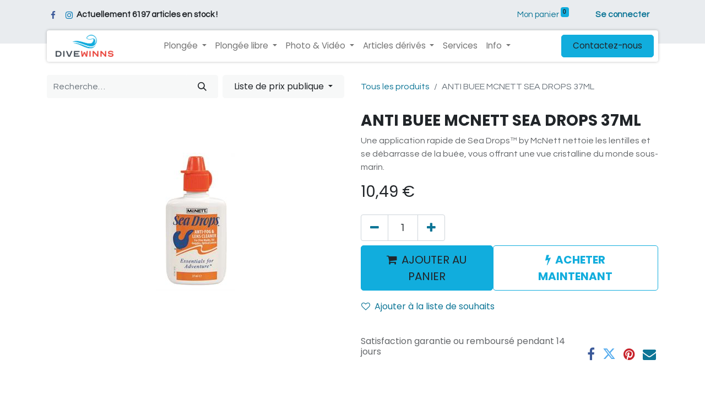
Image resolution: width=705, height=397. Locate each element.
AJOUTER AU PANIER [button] (427, 268)
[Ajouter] (431, 227)
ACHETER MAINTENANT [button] (575, 268)
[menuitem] (460, 46)
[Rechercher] (202, 86)
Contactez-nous (607, 45)
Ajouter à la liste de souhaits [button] (428, 306)
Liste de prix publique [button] (280, 86)
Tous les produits (395, 86)
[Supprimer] (374, 227)
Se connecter (622, 14)
